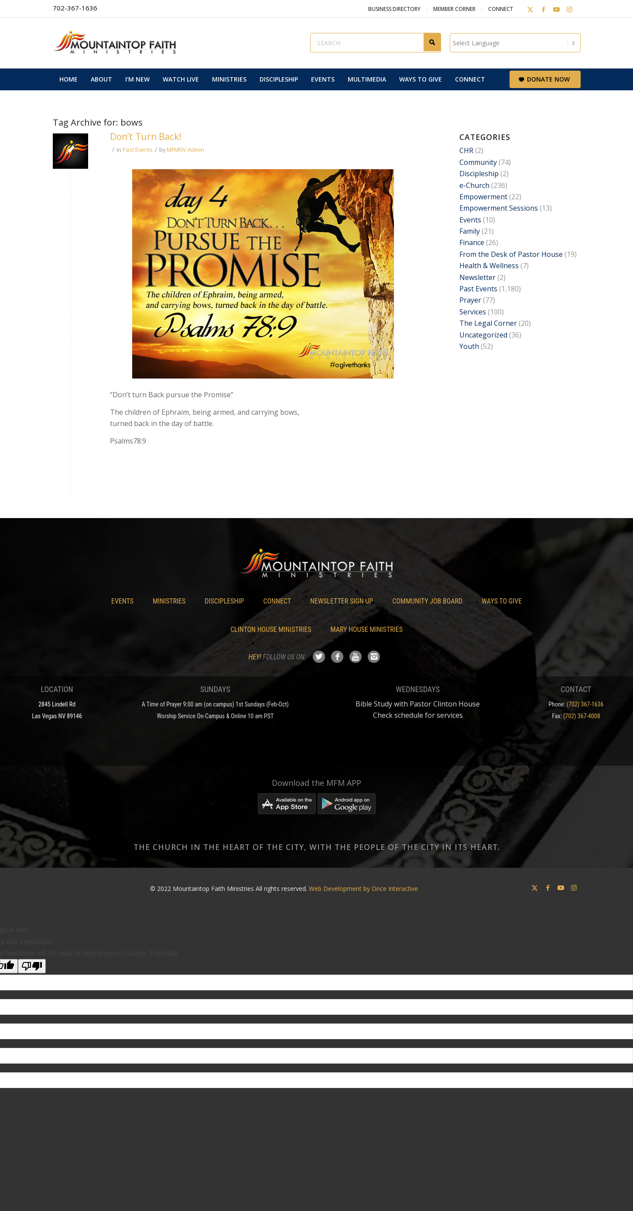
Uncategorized (483, 335)
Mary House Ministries (367, 629)
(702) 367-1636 (585, 704)
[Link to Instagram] (569, 9)
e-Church (474, 185)
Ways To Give (502, 601)
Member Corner (454, 9)
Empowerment (483, 196)
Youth (469, 346)
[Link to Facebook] (543, 9)
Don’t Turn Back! (145, 136)
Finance (471, 242)
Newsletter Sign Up (341, 601)
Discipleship (479, 173)
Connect (500, 9)
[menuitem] (68, 79)
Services (472, 312)
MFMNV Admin (185, 150)
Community (478, 162)
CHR (466, 150)
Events (470, 220)
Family (469, 231)
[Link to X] (530, 9)
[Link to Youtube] (556, 9)
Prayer (470, 300)
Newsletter (477, 277)
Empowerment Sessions (498, 208)
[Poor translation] (32, 966)
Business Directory (394, 9)
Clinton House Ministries (270, 629)
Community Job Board (427, 601)
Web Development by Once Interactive (363, 888)
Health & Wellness (489, 265)
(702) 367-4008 (581, 716)
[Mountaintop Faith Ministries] (118, 42)
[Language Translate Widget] (515, 42)
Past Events (138, 150)
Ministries (169, 601)
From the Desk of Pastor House (511, 254)
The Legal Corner (488, 323)
